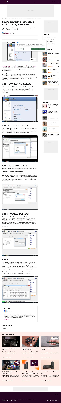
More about (6, 319)
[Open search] (58, 2)
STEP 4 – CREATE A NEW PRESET (49, 44)
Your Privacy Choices (23, 394)
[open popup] (35, 59)
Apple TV (27, 64)
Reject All (34, 48)
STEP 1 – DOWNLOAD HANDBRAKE (49, 37)
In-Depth (4, 328)
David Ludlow (6, 33)
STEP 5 (44, 46)
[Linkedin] (50, 2)
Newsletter (43, 1)
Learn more (8, 37)
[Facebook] (48, 2)
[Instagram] (54, 2)
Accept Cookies (41, 48)
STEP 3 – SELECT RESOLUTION (49, 41)
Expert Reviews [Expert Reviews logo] (5, 2)
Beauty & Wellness (35, 1)
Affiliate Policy (36, 394)
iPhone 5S (34, 66)
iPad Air (16, 66)
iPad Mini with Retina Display (7, 66)
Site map (9, 394)
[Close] (45, 41)
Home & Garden (27, 1)
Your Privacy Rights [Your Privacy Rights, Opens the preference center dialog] (20, 48)
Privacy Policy (15, 394)
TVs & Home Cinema (14, 18)
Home (3, 18)
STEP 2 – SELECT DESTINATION (49, 39)
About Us (31, 394)
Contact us (4, 394)
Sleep (14, 1)
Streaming (20, 18)
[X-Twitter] (52, 2)
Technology (20, 1)
